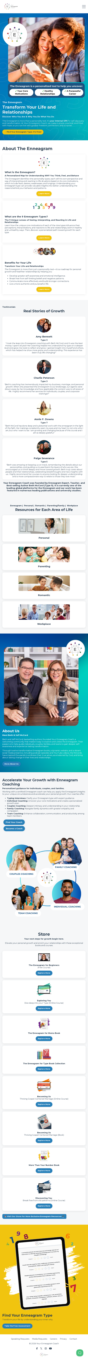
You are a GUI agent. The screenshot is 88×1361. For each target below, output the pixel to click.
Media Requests (39, 1339)
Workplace (72, 506)
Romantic (40, 506)
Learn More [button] (44, 193)
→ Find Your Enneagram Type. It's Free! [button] (22, 132)
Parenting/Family (56, 506)
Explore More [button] (44, 973)
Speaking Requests (20, 1339)
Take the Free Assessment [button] (17, 1326)
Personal (28, 506)
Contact (73, 1339)
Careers (53, 1339)
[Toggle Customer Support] (79, 1352)
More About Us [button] (11, 764)
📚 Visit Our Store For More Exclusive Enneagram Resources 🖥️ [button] (34, 1216)
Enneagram (16, 506)
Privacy (63, 1339)
